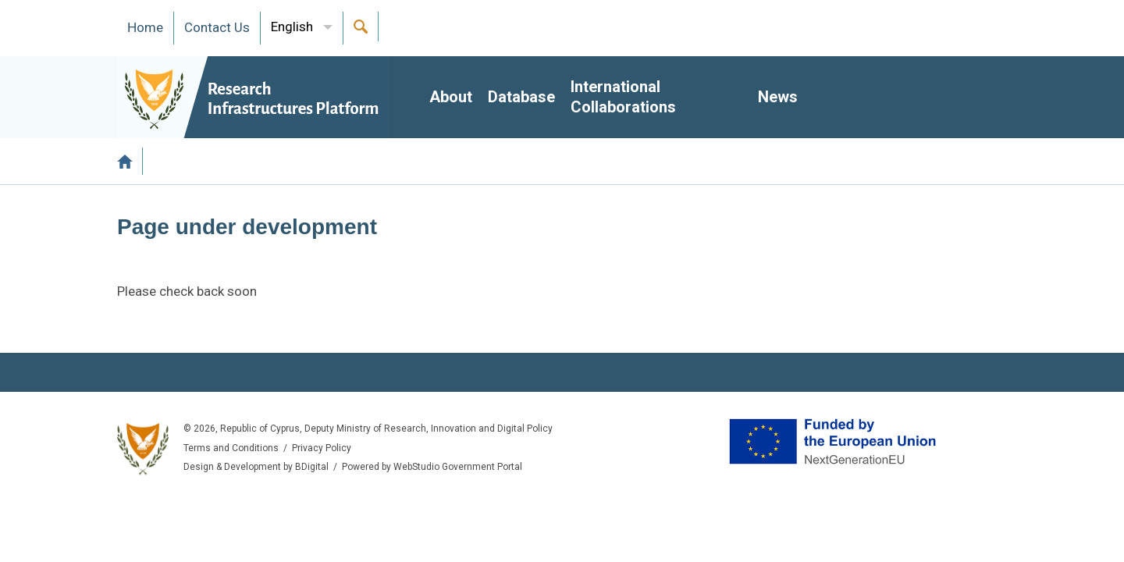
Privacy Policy (321, 448)
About (450, 96)
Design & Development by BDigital (256, 466)
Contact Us (217, 27)
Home (130, 161)
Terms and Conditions (231, 448)
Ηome (145, 27)
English (292, 26)
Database (521, 96)
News (778, 96)
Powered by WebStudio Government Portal (432, 466)
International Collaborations (623, 96)
